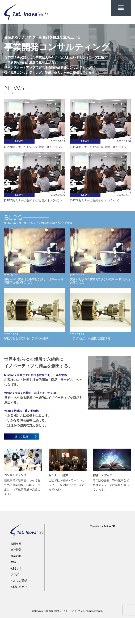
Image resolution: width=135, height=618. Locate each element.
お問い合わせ (18, 586)
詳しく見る (26, 436)
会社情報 (16, 549)
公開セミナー (18, 568)
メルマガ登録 (18, 580)
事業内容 (16, 555)
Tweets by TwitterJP (102, 526)
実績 (13, 562)
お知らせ (16, 543)
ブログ (14, 574)
